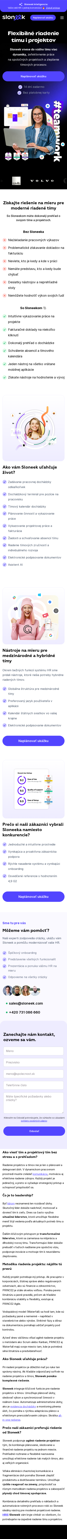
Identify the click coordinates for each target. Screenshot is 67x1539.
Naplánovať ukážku (43, 17)
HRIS (5, 1514)
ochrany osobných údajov (34, 1120)
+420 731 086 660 (24, 1012)
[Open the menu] (62, 18)
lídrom (11, 1203)
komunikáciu (40, 1174)
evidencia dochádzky (23, 1406)
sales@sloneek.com (26, 1003)
